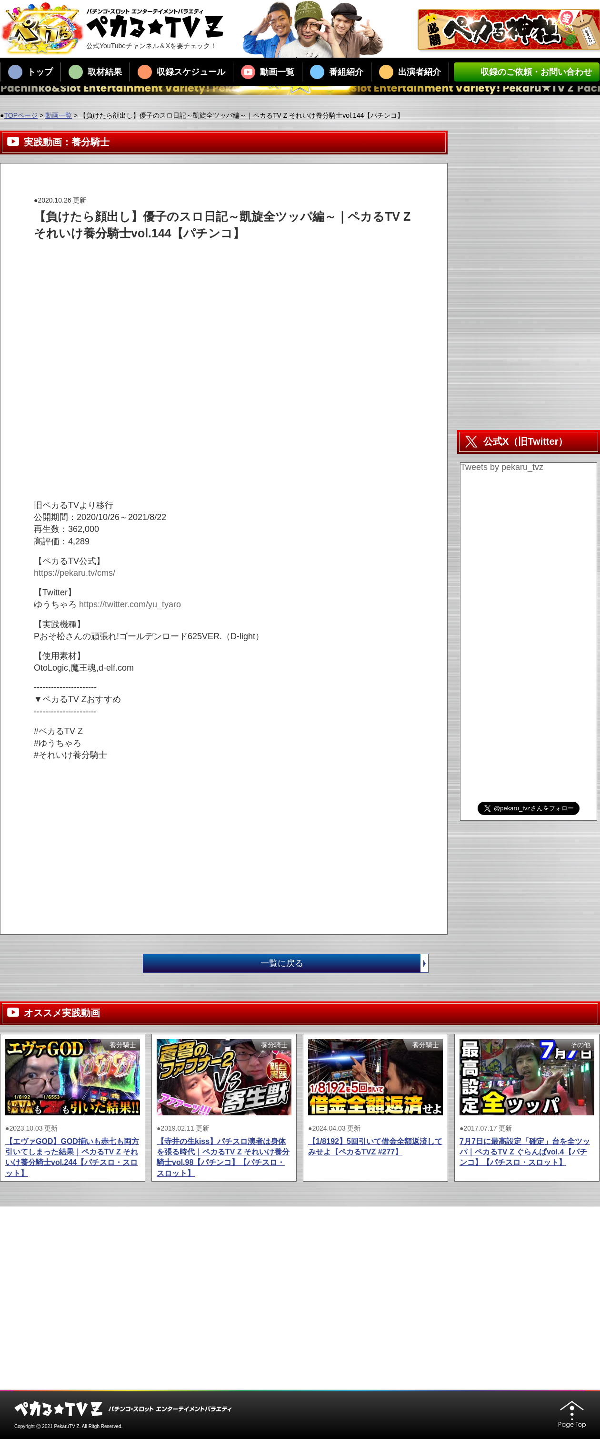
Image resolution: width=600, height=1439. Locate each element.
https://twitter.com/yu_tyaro (130, 604)
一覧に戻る (344, 963)
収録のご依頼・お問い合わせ (526, 72)
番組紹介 (336, 72)
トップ (30, 72)
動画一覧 (267, 72)
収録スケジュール (181, 72)
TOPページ (21, 115)
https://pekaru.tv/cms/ (74, 573)
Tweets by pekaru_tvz (501, 467)
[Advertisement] (207, 263)
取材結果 (95, 72)
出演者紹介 (410, 72)
